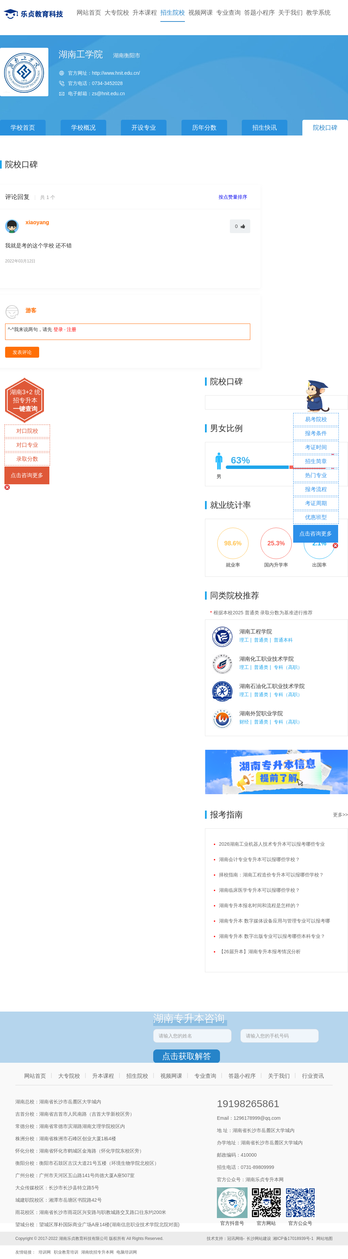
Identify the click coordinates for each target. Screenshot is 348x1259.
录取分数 (27, 459)
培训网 (44, 1252)
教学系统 (318, 12)
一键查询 (25, 408)
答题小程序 (259, 12)
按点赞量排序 (234, 197)
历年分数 (204, 127)
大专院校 (117, 12)
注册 (71, 329)
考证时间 (316, 447)
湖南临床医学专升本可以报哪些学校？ (259, 890)
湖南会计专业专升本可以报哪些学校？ (259, 859)
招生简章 (316, 461)
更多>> (340, 814)
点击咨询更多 (27, 475)
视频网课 (200, 12)
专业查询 (228, 12)
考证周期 (316, 503)
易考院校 (316, 419)
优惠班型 (316, 517)
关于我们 (290, 12)
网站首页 (89, 12)
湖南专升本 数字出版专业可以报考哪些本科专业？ (272, 936)
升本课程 (144, 12)
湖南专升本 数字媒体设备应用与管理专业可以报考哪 (274, 921)
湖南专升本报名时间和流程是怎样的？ (259, 905)
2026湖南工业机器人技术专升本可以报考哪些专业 (272, 844)
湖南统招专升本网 (97, 1252)
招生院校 (172, 12)
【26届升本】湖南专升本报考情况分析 (260, 951)
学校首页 (23, 127)
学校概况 (83, 127)
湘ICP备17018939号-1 (293, 1238)
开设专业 (143, 127)
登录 (58, 329)
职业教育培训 (66, 1252)
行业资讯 (313, 1076)
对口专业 (27, 445)
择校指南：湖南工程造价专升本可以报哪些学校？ (271, 874)
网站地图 (324, 1238)
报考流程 (316, 489)
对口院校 (27, 431)
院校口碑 (325, 127)
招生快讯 (264, 127)
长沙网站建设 (259, 1238)
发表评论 (22, 352)
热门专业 (316, 475)
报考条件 (316, 433)
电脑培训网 (126, 1252)
